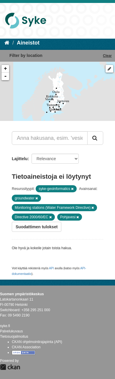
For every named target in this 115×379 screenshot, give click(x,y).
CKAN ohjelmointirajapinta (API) (37, 342)
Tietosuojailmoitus (14, 336)
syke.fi (5, 326)
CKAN (10, 367)
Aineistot (28, 43)
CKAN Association (26, 347)
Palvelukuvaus (11, 331)
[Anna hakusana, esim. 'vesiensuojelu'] (50, 138)
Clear (107, 56)
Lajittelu (20, 158)
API (51, 268)
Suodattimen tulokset (37, 226)
